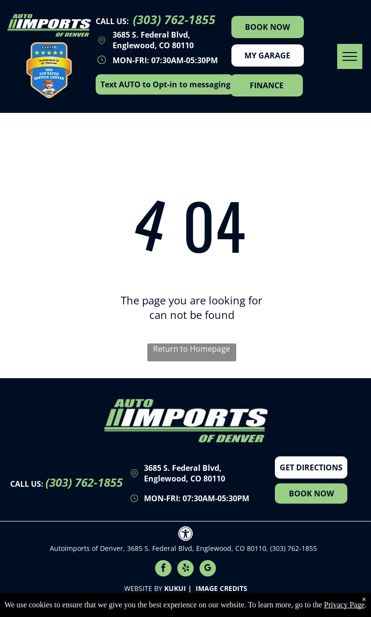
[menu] (349, 56)
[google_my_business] (208, 569)
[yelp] (185, 569)
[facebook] (163, 569)
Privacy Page (344, 605)
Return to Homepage (191, 348)
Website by (143, 588)
